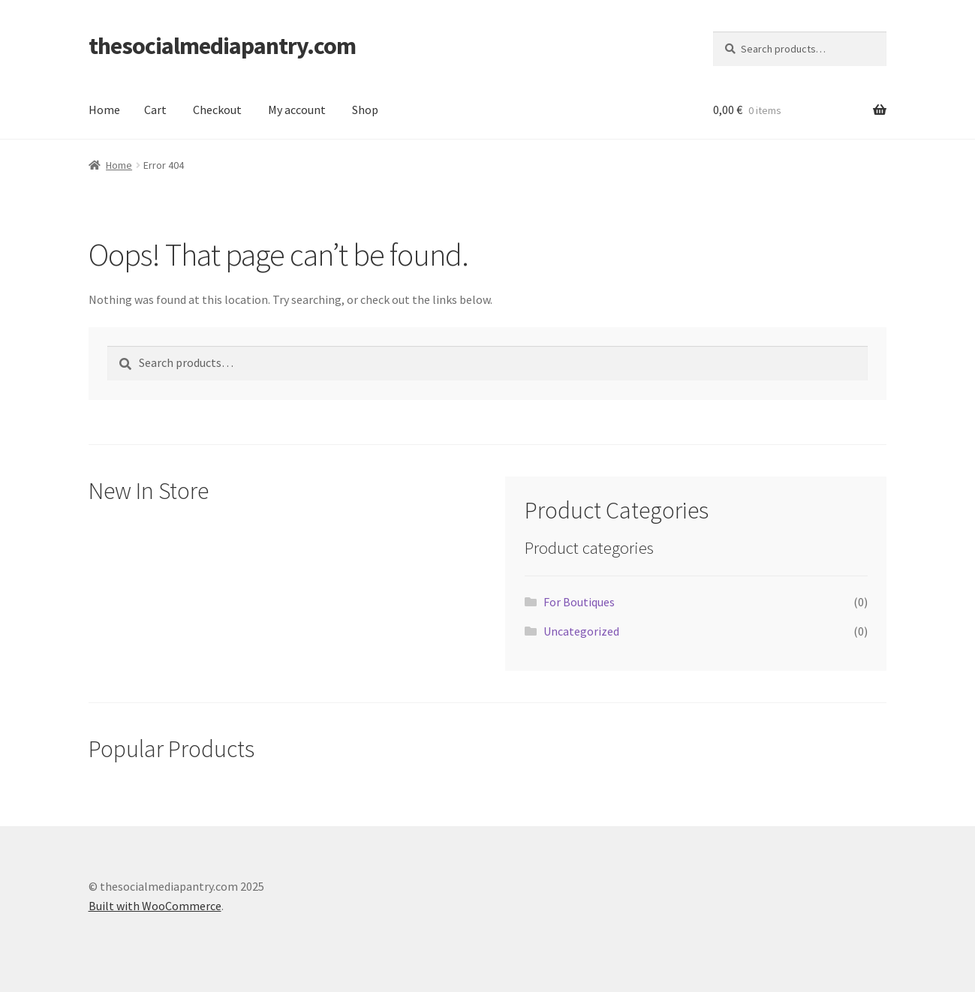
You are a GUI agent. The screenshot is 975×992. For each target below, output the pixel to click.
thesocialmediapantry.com (222, 46)
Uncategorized (581, 631)
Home (104, 109)
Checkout (217, 109)
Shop (365, 109)
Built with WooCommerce (155, 905)
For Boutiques (579, 601)
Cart (155, 109)
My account (297, 109)
